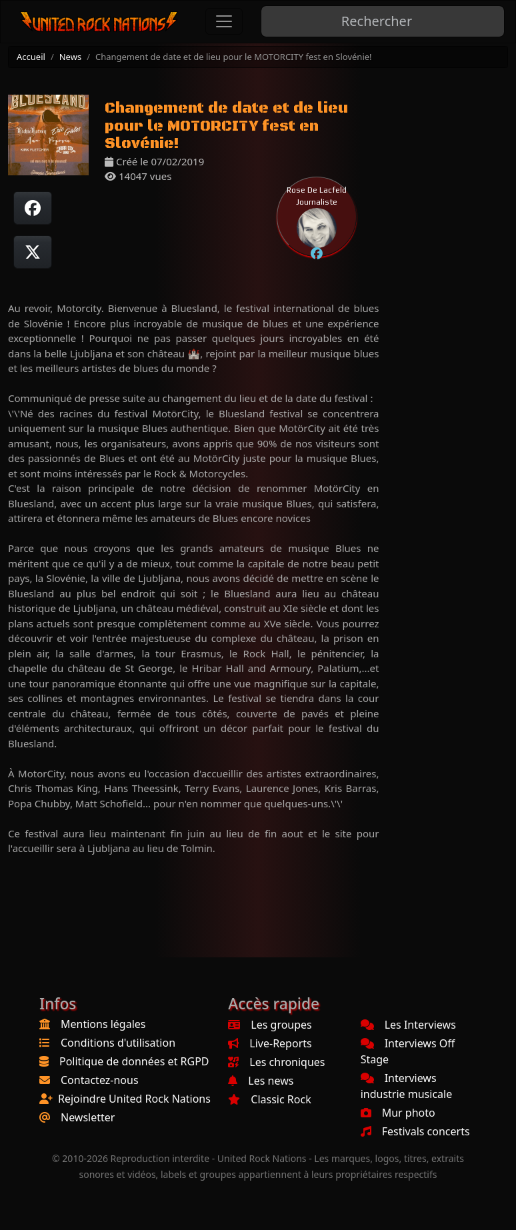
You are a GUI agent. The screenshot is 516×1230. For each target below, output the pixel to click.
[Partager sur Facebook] (32, 208)
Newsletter (88, 1117)
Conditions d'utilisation (118, 1042)
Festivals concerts (415, 1131)
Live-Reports (269, 1043)
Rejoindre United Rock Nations (134, 1098)
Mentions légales (103, 1024)
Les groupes (269, 1024)
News (70, 57)
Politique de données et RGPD (134, 1061)
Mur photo (398, 1112)
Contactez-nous (100, 1080)
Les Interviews (408, 1024)
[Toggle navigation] (224, 21)
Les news (260, 1080)
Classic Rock (269, 1099)
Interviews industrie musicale (407, 1086)
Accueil (31, 57)
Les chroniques (276, 1062)
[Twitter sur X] (32, 252)
